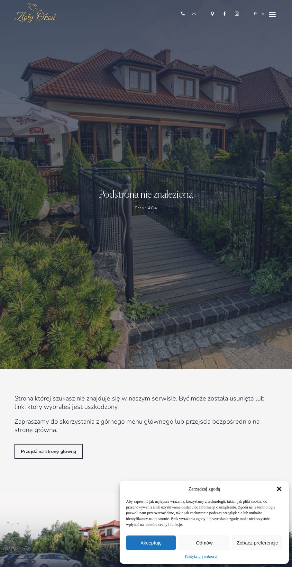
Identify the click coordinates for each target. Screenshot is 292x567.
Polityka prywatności (201, 556)
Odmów (204, 542)
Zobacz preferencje (257, 542)
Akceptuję (151, 542)
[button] (279, 489)
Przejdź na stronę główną (48, 451)
